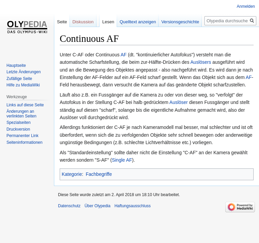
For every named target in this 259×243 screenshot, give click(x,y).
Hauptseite (16, 65)
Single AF (122, 160)
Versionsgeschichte (180, 21)
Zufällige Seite (19, 78)
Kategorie (72, 174)
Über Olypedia (98, 206)
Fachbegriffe (99, 174)
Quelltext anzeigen (138, 21)
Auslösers (201, 62)
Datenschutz (69, 206)
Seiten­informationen (24, 142)
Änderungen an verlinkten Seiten (21, 113)
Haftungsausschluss (132, 206)
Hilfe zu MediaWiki (23, 85)
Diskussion (83, 21)
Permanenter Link (22, 135)
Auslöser (178, 102)
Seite (62, 21)
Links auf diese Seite (25, 105)
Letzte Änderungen (23, 72)
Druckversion (18, 129)
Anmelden (246, 6)
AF (124, 54)
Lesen (108, 21)
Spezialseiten (18, 122)
